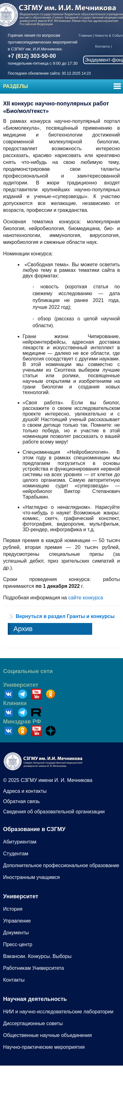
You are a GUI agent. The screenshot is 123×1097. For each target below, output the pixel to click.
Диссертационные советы (33, 1023)
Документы (16, 932)
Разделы (15, 86)
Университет (20, 685)
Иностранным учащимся (31, 877)
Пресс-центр (17, 944)
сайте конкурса (85, 597)
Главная (85, 35)
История (12, 909)
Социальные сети (28, 671)
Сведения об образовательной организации (54, 811)
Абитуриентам (19, 841)
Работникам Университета (33, 968)
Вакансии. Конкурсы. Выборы (37, 956)
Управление (17, 920)
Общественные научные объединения (47, 1035)
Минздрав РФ (22, 721)
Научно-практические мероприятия (44, 1047)
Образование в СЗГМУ (34, 829)
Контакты (102, 46)
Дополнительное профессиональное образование (61, 865)
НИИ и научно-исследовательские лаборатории (58, 1011)
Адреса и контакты (25, 791)
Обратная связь (21, 801)
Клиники (15, 703)
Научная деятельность (35, 999)
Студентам (15, 853)
